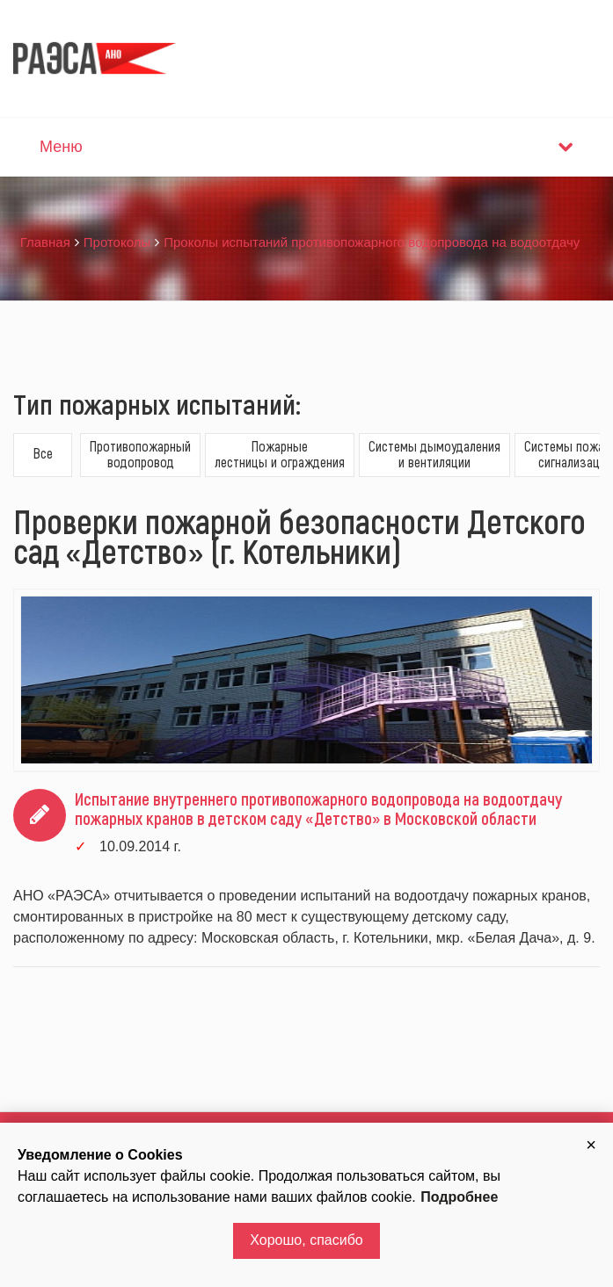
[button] (591, 1144)
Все (43, 453)
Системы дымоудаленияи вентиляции (434, 453)
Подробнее (459, 1196)
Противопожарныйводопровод (140, 453)
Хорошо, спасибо (306, 1240)
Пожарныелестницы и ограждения (280, 453)
